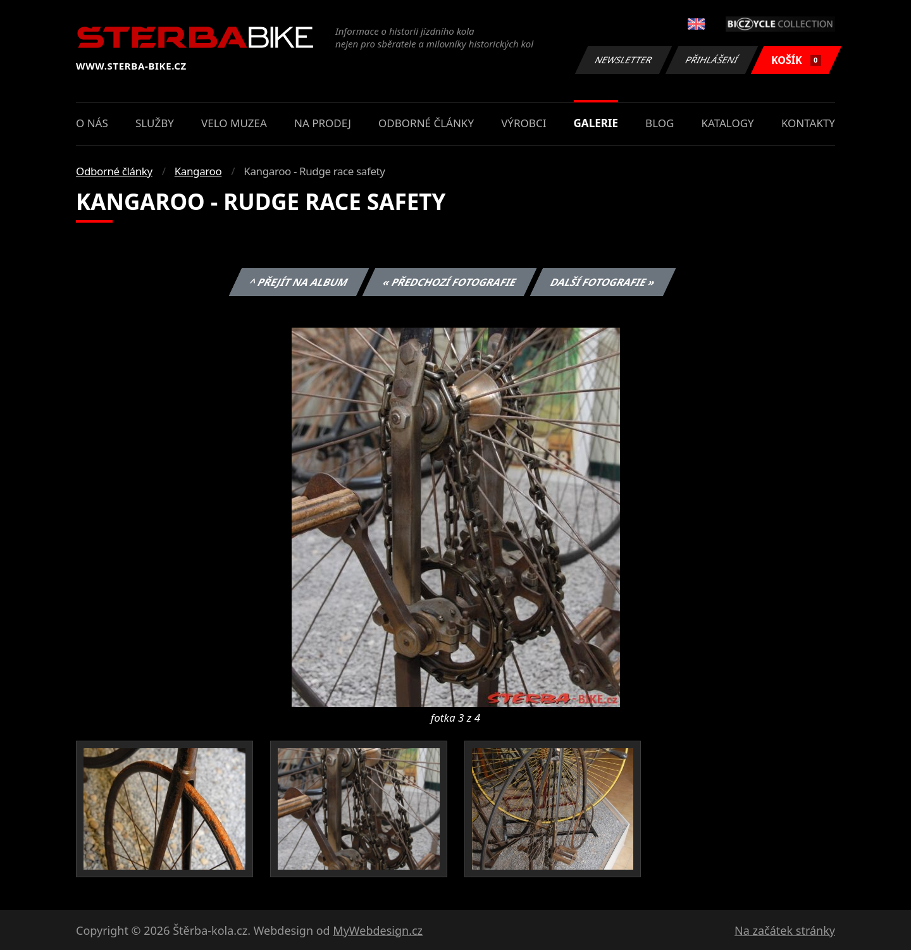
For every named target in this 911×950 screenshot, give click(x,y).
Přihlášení (711, 60)
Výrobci (523, 123)
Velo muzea (234, 123)
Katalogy (728, 123)
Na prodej (322, 123)
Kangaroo (198, 171)
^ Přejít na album (299, 282)
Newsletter (623, 60)
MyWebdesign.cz (378, 930)
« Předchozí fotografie (449, 282)
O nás (92, 123)
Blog (659, 123)
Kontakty (808, 123)
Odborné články (426, 123)
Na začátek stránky (784, 930)
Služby (154, 123)
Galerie (596, 123)
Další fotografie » (603, 282)
